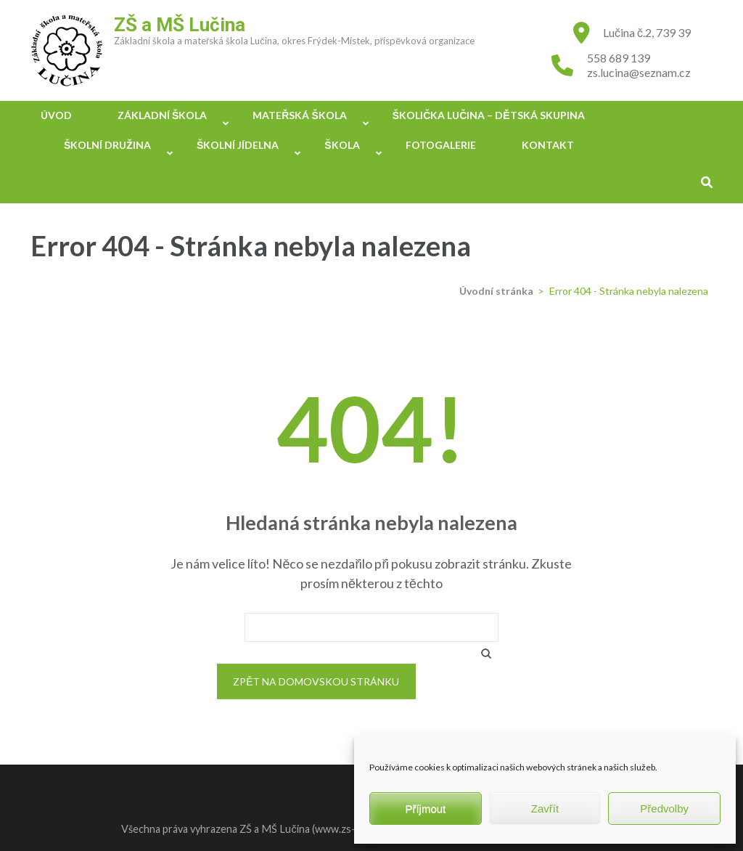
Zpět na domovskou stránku (316, 681)
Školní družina (107, 145)
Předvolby (664, 808)
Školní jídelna (238, 145)
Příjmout (425, 808)
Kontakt (548, 145)
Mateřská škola (299, 115)
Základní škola (162, 115)
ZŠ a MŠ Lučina (179, 25)
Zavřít (545, 808)
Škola (341, 145)
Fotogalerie (441, 145)
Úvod (56, 115)
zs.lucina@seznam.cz (639, 72)
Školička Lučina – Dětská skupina (489, 115)
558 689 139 (618, 58)
